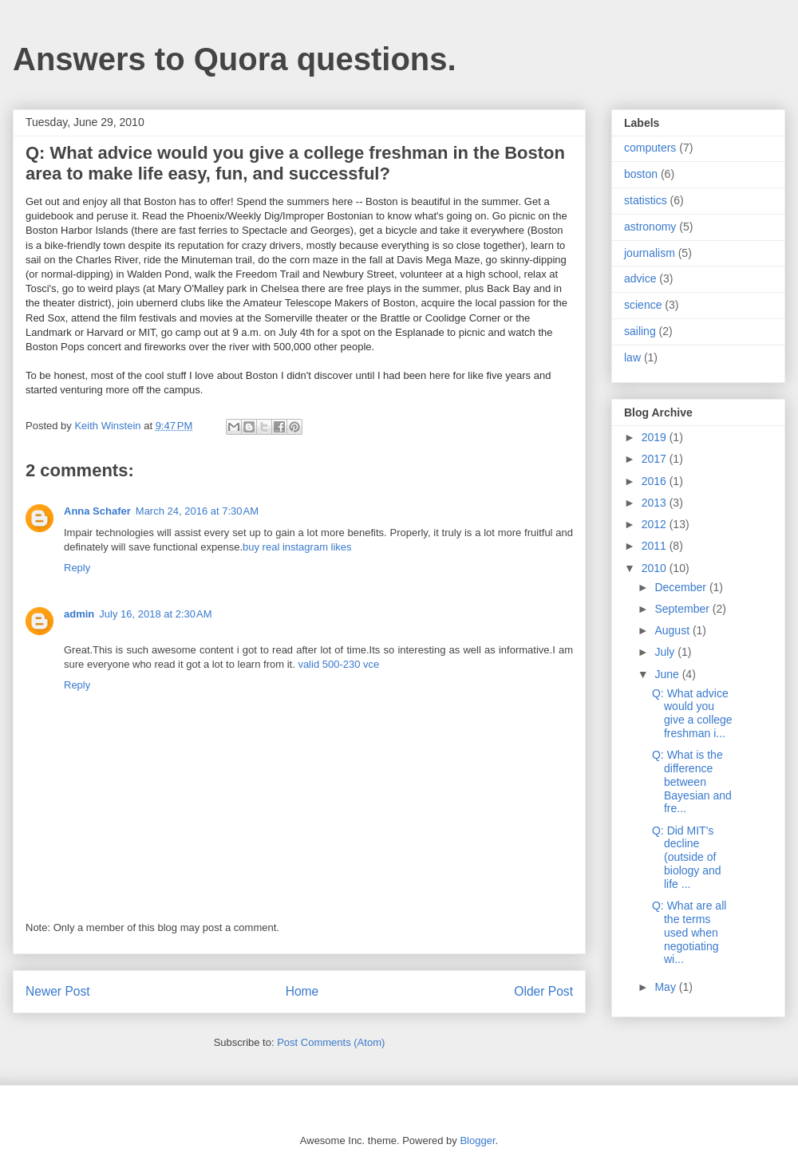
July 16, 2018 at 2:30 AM (155, 614)
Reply (77, 568)
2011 (656, 545)
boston (641, 174)
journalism (649, 253)
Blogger (477, 1140)
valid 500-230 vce (338, 664)
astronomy (650, 226)
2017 (656, 458)
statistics (645, 200)
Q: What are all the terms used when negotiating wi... (689, 932)
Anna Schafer (97, 511)
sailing (640, 331)
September (683, 608)
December (681, 587)
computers (650, 147)
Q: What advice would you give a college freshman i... (692, 713)
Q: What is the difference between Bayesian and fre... (692, 781)
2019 (656, 437)
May (666, 987)
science (643, 304)
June (667, 674)
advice (640, 278)
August (673, 630)
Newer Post (58, 991)
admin (79, 614)
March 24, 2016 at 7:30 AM (197, 511)
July (666, 651)
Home (302, 991)
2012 (656, 524)
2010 (656, 568)
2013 (656, 502)
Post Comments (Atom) (331, 1042)
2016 (656, 481)
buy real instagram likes (297, 547)
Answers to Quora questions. (234, 59)
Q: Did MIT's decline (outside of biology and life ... (686, 857)
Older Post (543, 991)
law (632, 357)
